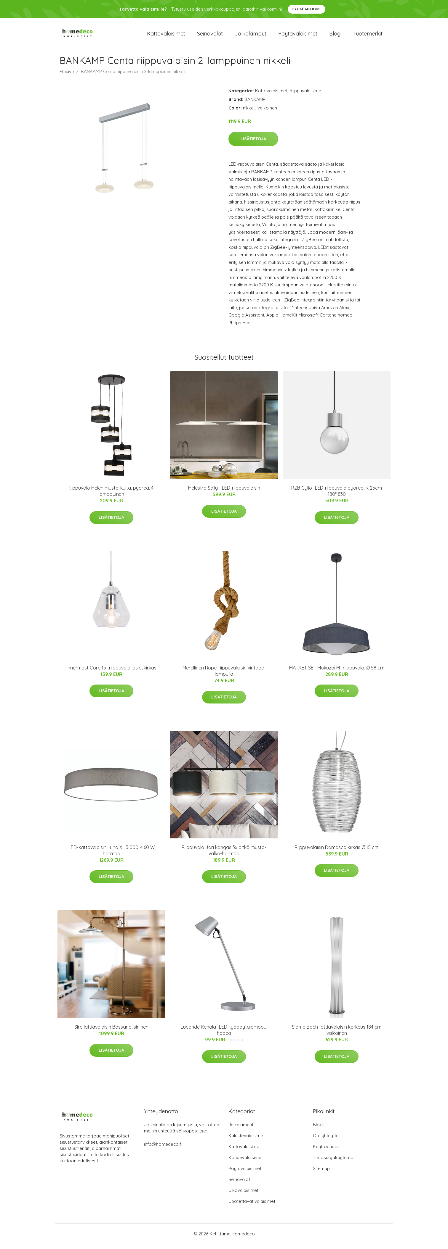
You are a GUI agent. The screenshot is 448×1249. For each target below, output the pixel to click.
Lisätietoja (253, 143)
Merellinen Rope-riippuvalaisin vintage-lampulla (224, 676)
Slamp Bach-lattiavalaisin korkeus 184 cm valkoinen (336, 1035)
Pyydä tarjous (306, 9)
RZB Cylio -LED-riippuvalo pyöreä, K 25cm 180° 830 (336, 496)
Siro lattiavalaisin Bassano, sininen (111, 1032)
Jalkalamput (250, 36)
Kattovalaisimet (166, 36)
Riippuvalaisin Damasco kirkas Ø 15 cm (337, 852)
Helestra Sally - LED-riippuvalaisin (224, 493)
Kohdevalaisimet (245, 1162)
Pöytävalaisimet (297, 36)
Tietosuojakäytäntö (333, 1162)
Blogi (335, 36)
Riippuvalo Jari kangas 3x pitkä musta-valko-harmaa (224, 855)
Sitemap (321, 1173)
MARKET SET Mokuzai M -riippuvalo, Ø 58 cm (336, 673)
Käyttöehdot (326, 1151)
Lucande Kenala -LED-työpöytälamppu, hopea (224, 1035)
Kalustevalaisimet (246, 1140)
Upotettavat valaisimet (251, 1206)
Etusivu (67, 76)
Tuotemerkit (368, 36)
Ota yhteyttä (326, 1140)
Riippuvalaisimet (306, 96)
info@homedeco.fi (163, 1149)
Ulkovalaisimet (243, 1195)
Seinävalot (210, 36)
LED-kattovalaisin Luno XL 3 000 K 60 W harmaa (111, 855)
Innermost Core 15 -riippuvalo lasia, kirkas (111, 673)
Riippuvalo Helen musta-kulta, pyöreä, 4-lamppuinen (111, 496)
